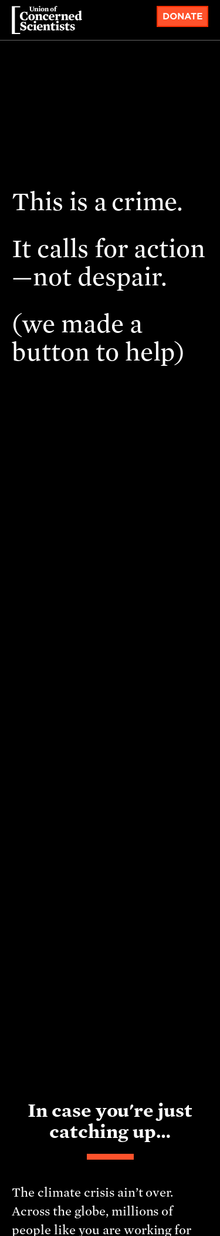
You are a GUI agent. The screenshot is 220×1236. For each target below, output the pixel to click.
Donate (183, 16)
